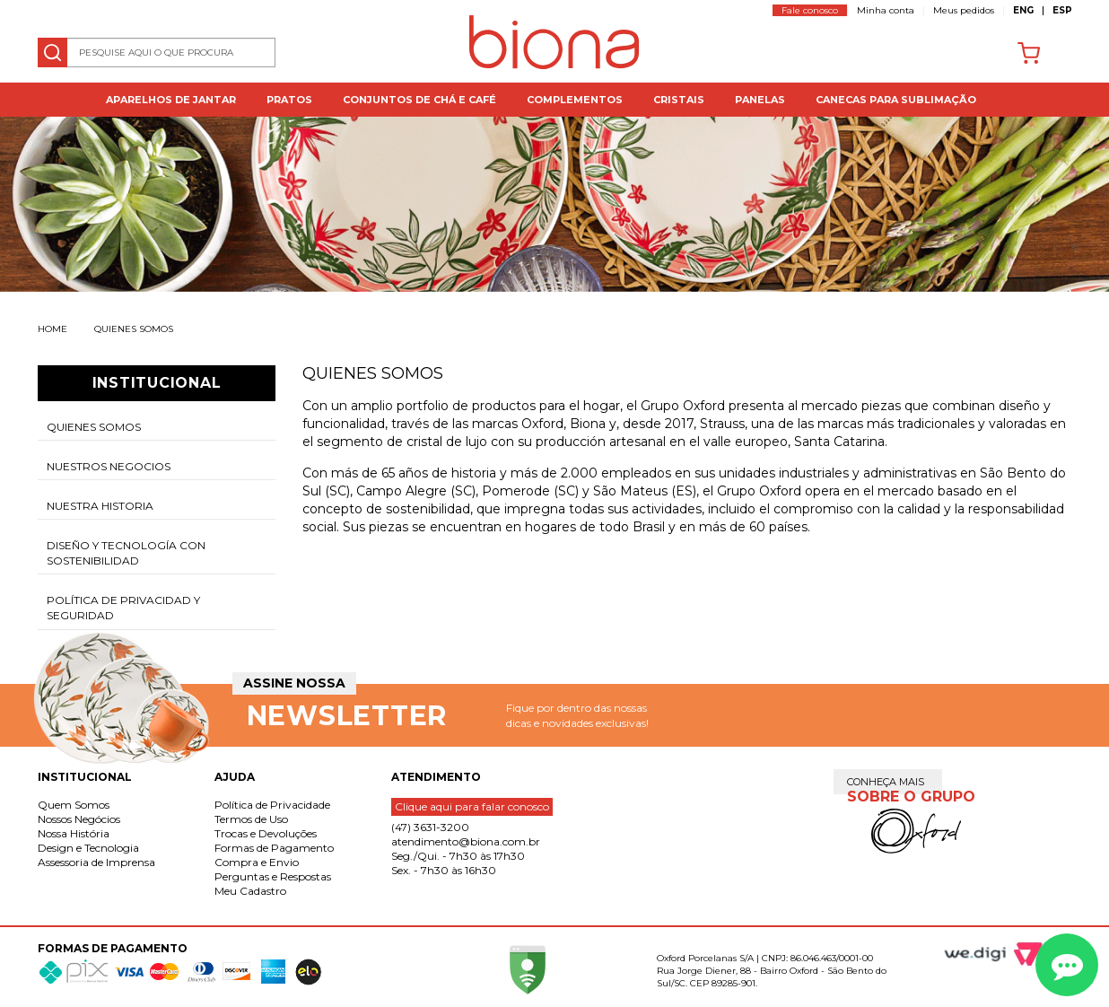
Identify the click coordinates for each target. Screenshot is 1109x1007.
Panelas (760, 99)
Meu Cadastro (250, 891)
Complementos (575, 99)
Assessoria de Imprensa (96, 862)
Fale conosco (810, 10)
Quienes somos (133, 329)
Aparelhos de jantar (171, 99)
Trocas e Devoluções (265, 833)
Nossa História (73, 833)
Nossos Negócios (79, 819)
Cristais (678, 99)
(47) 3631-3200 (430, 827)
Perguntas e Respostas (272, 876)
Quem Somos (73, 804)
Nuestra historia (100, 505)
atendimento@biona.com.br (465, 841)
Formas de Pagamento (274, 847)
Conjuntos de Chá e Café (419, 99)
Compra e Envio (256, 862)
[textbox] (157, 52)
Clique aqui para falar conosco (472, 806)
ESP (1062, 10)
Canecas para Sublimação (896, 99)
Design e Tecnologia (88, 847)
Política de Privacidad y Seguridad (123, 607)
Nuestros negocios (108, 466)
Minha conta (885, 10)
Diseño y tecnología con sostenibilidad (126, 553)
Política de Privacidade (272, 804)
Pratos (289, 99)
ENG (1023, 10)
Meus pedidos (963, 10)
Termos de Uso (251, 819)
